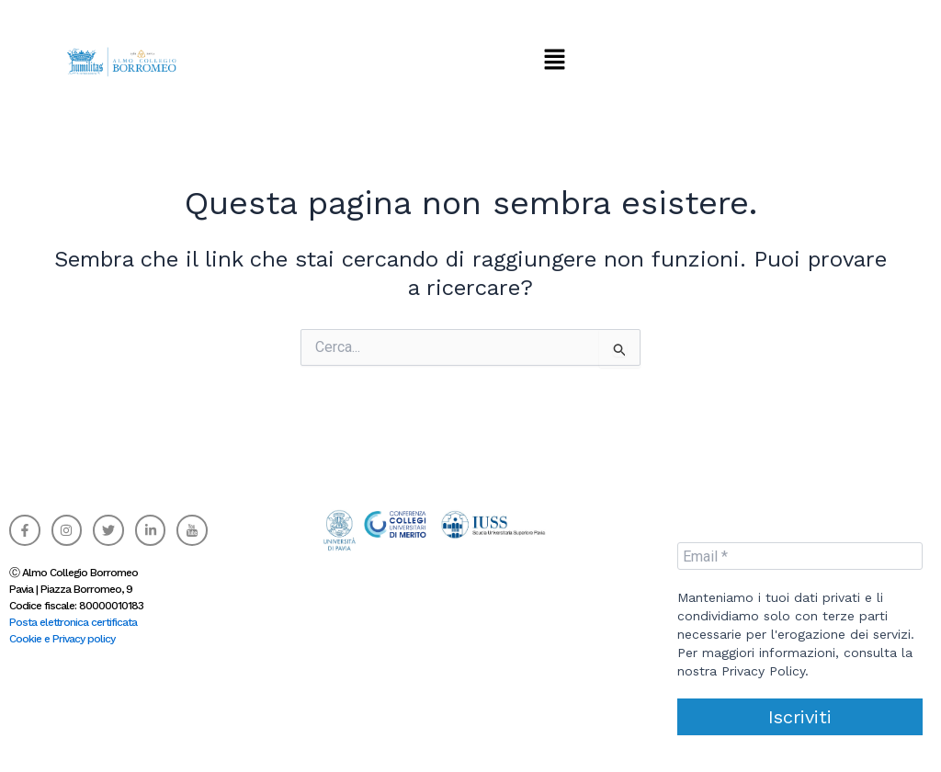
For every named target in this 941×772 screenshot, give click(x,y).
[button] (554, 58)
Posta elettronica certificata (73, 622)
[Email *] (800, 556)
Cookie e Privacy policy (62, 638)
